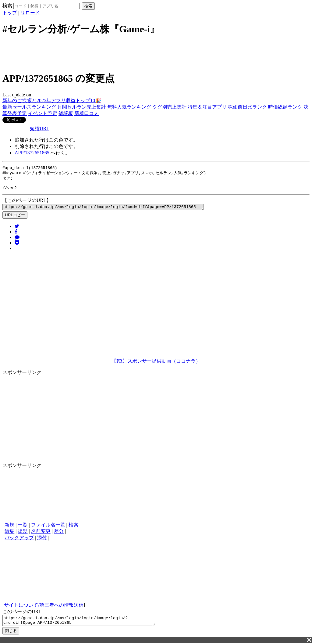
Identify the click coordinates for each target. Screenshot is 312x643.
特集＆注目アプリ (207, 107)
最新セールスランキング (29, 107)
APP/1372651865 (32, 152)
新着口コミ (86, 113)
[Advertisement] (156, 52)
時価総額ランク (285, 107)
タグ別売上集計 (169, 107)
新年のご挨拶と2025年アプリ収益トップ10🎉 (51, 100)
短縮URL (39, 128)
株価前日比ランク (247, 107)
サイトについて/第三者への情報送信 (43, 609)
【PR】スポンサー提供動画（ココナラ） (156, 365)
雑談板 (65, 113)
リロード (30, 12)
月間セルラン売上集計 (81, 107)
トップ (9, 12)
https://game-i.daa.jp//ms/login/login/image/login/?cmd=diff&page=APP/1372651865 (115, 210)
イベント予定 (42, 113)
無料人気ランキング (129, 107)
